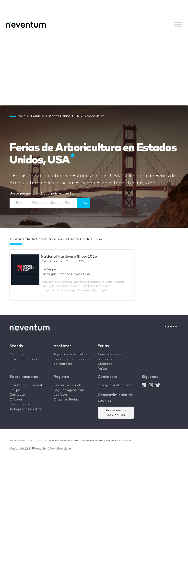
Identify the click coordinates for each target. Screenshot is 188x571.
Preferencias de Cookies (116, 413)
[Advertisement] (94, 68)
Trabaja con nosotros (26, 409)
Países (102, 368)
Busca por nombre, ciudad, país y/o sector (42, 193)
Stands (16, 346)
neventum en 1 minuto (27, 385)
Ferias (103, 346)
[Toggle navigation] (178, 25)
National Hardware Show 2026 (69, 256)
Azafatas (62, 346)
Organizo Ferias (66, 399)
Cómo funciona (22, 404)
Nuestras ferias (109, 354)
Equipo (15, 390)
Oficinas (16, 399)
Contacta (17, 394)
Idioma (170, 327)
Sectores (105, 359)
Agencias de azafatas (70, 354)
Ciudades (105, 363)
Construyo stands (67, 385)
